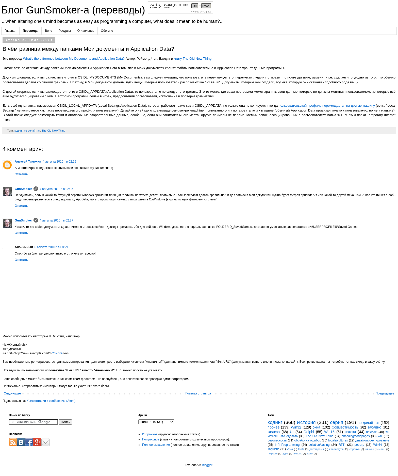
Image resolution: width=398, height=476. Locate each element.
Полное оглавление (156, 445)
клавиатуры (336, 449)
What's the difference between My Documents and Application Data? (74, 58)
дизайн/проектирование (372, 440)
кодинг (18, 130)
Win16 (329, 432)
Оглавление (85, 31)
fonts (301, 449)
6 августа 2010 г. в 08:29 (51, 247)
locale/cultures (338, 440)
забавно (374, 427)
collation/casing (319, 445)
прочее (273, 427)
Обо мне (107, 31)
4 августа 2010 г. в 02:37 (56, 220)
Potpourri (272, 453)
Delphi (309, 432)
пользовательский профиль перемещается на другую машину (327, 105)
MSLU (381, 449)
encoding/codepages (356, 436)
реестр (359, 445)
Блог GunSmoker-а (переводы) (74, 9)
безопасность (277, 440)
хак (380, 436)
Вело (48, 31)
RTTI (342, 445)
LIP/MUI (369, 449)
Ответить (21, 174)
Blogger (207, 465)
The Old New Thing (53, 130)
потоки (350, 432)
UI (291, 432)
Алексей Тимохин (28, 161)
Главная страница (198, 393)
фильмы (297, 453)
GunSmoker (23, 189)
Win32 (296, 427)
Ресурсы (65, 31)
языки (310, 453)
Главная (10, 31)
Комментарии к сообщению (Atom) (51, 401)
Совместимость (344, 427)
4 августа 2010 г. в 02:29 (59, 161)
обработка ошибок (307, 440)
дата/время (316, 449)
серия (336, 422)
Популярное (150, 439)
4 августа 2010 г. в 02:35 (56, 189)
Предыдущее (385, 393)
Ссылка (57, 353)
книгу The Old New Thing (192, 58)
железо (274, 432)
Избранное (150, 434)
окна (316, 427)
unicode (371, 432)
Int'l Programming (287, 445)
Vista (290, 449)
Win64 (377, 445)
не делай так (32, 130)
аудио (285, 453)
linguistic (273, 449)
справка (355, 449)
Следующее (12, 393)
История (306, 422)
